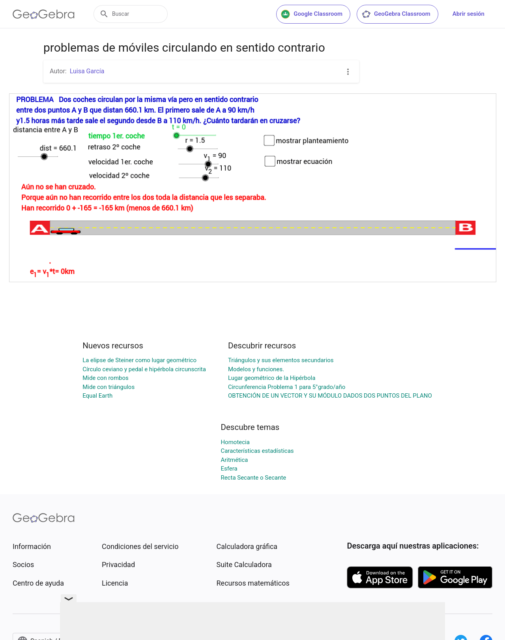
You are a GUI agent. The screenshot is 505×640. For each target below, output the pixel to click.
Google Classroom (311, 14)
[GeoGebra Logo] (44, 14)
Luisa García (87, 71)
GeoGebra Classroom (395, 14)
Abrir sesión (468, 13)
